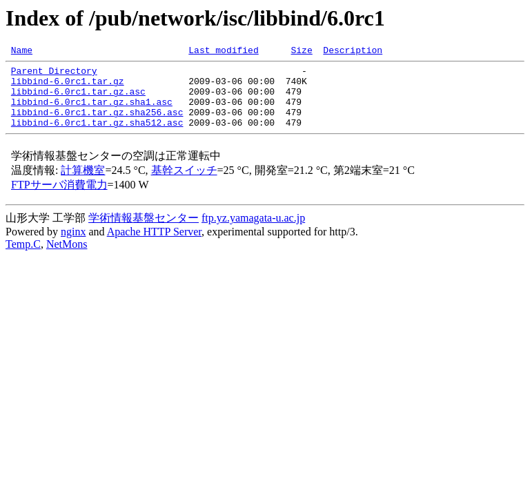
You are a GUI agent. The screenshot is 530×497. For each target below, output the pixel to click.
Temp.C (23, 258)
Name (21, 52)
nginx (73, 246)
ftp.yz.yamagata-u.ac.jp (253, 232)
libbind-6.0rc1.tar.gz (67, 87)
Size (301, 52)
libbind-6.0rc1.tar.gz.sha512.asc (97, 136)
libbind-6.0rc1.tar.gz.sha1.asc (92, 112)
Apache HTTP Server (154, 246)
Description (352, 52)
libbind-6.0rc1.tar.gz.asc (78, 99)
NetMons (67, 258)
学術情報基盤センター (143, 232)
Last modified (223, 52)
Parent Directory (54, 74)
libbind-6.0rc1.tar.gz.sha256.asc (97, 124)
